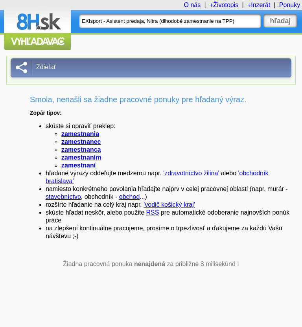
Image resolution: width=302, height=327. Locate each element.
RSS (152, 212)
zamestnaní (78, 165)
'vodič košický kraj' (169, 204)
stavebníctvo (63, 196)
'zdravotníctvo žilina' (191, 173)
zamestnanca (81, 149)
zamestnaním (81, 157)
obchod (129, 196)
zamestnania (80, 133)
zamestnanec (81, 141)
